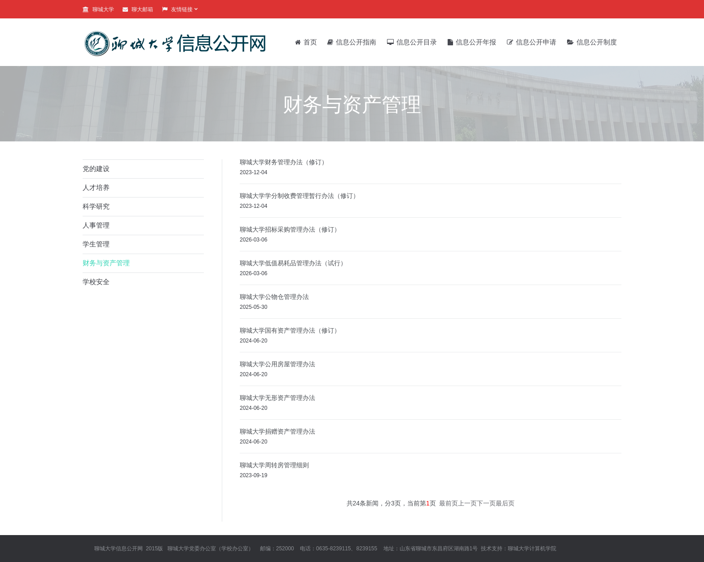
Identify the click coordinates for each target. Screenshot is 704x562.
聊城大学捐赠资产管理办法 (277, 431)
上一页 (467, 503)
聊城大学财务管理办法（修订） (284, 162)
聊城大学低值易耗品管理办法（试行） (293, 263)
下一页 (486, 503)
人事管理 (96, 225)
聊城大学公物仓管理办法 (274, 296)
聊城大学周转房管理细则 (274, 465)
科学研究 (96, 206)
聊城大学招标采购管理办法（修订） (290, 229)
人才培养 (96, 187)
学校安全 (96, 281)
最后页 (505, 503)
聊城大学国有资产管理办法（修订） (290, 330)
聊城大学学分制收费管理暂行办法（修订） (299, 195)
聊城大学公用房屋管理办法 (277, 364)
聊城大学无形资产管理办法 (277, 397)
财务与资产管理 (106, 263)
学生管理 (96, 244)
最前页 (448, 503)
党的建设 (96, 168)
